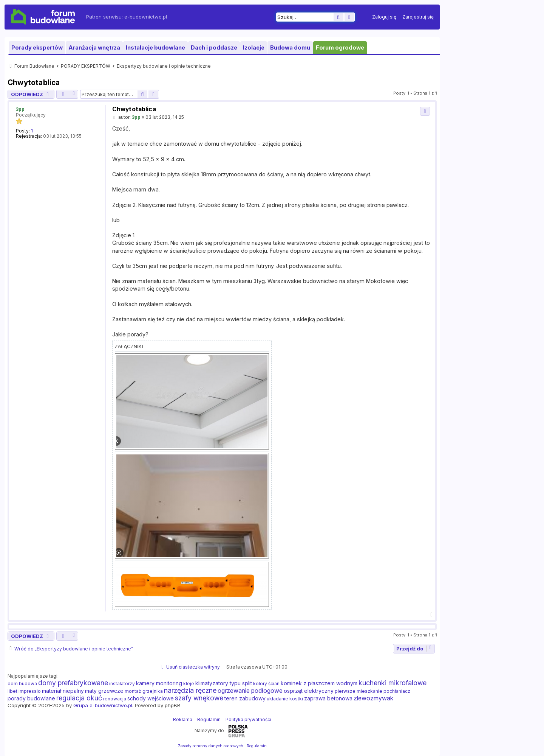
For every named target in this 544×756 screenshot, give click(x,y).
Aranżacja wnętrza (94, 47)
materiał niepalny (63, 691)
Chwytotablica (34, 82)
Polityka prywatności (248, 719)
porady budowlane (31, 698)
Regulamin (209, 719)
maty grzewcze (104, 691)
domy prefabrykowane (73, 683)
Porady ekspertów (37, 47)
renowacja (114, 699)
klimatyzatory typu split (223, 683)
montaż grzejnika (144, 691)
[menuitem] (384, 17)
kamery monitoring (159, 683)
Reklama (182, 719)
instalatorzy (122, 683)
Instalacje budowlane (155, 47)
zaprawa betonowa (328, 698)
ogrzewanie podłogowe (250, 690)
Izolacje (253, 47)
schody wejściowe (150, 698)
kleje (188, 683)
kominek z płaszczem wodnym (319, 683)
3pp (20, 109)
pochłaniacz (396, 691)
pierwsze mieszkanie (358, 691)
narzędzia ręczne (190, 690)
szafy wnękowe (199, 698)
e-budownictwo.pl (145, 17)
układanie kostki (285, 699)
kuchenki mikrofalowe (393, 683)
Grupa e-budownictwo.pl (102, 705)
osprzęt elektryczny (309, 691)
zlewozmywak (373, 698)
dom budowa (22, 683)
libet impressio (24, 691)
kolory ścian (266, 683)
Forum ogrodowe (340, 47)
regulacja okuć (79, 698)
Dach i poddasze (214, 47)
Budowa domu (290, 47)
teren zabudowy (245, 698)
